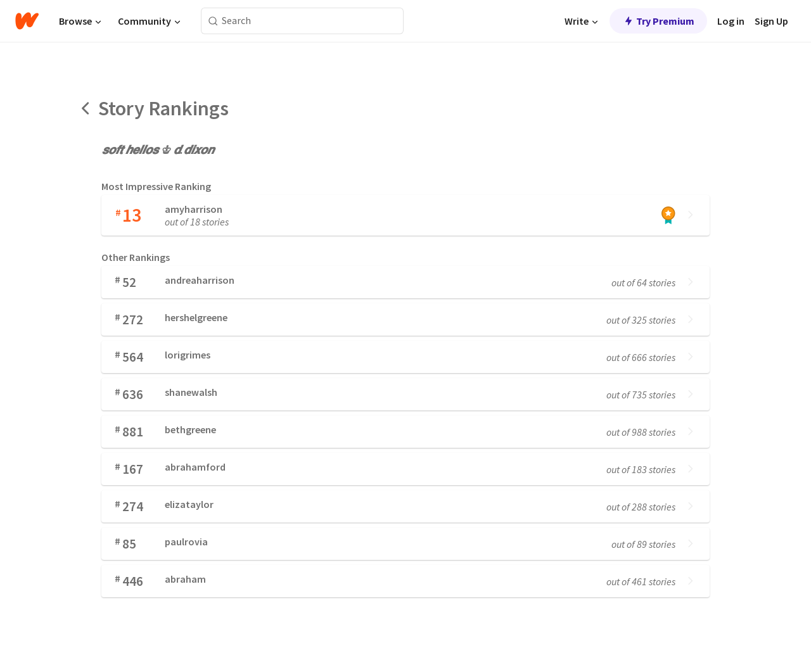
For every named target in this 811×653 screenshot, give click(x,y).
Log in (730, 21)
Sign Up (771, 21)
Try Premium (658, 21)
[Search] (213, 21)
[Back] (86, 108)
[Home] (27, 21)
